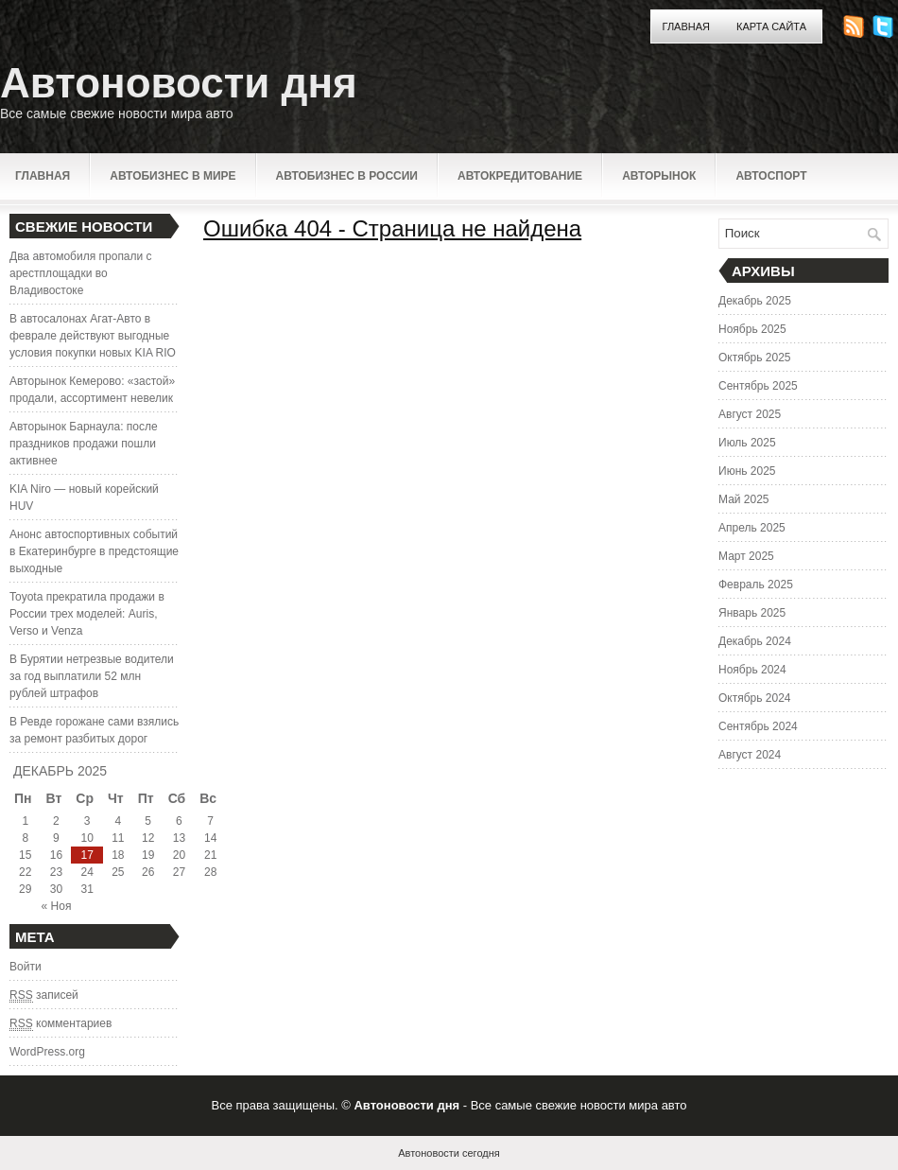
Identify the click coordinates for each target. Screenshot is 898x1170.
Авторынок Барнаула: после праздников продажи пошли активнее (83, 443)
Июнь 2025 (747, 471)
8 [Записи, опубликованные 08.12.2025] (25, 838)
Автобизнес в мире (172, 176)
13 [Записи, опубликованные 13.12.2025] (179, 838)
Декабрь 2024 (754, 641)
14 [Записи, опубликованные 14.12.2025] (210, 838)
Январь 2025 (752, 613)
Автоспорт (770, 176)
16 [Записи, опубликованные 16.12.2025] (56, 855)
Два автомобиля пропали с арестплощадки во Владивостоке (80, 273)
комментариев (60, 1024)
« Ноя (57, 906)
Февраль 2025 (755, 584)
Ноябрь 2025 (752, 329)
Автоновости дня (178, 83)
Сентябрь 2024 (758, 726)
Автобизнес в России (347, 176)
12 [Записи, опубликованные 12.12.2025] (148, 838)
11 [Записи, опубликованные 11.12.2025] (118, 838)
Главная (686, 26)
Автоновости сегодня (448, 1153)
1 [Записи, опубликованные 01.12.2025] (25, 821)
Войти (25, 966)
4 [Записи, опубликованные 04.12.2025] (118, 821)
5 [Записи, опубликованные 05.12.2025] (148, 821)
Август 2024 (749, 754)
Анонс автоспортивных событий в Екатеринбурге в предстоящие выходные (94, 551)
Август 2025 (749, 414)
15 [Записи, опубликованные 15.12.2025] (25, 855)
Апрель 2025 (752, 527)
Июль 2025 (747, 442)
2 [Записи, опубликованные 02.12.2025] (56, 821)
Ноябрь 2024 (752, 669)
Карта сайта (771, 26)
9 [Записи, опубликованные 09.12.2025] (56, 838)
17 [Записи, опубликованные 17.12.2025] (86, 855)
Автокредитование (520, 176)
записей (43, 995)
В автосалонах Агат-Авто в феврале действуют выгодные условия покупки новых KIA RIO (92, 335)
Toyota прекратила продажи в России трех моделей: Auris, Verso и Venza (86, 613)
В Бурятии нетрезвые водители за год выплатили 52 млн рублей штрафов (91, 676)
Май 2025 (743, 499)
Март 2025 (746, 556)
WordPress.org (47, 1051)
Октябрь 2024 (754, 698)
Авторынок (659, 176)
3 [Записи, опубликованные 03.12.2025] (87, 821)
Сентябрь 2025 (758, 386)
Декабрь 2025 (754, 300)
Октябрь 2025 (754, 357)
